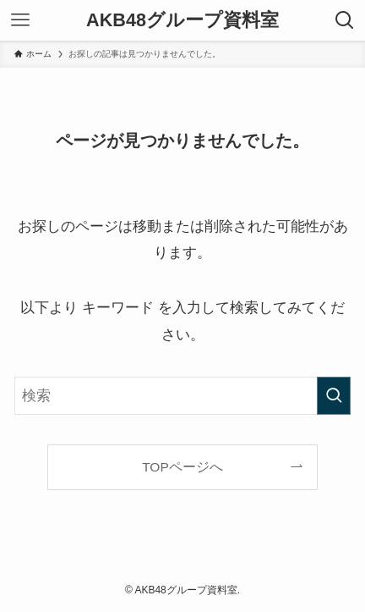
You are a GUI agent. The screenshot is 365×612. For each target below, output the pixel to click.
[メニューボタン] (20, 20)
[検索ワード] (182, 396)
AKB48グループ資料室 (182, 20)
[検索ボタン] (344, 20)
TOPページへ (182, 467)
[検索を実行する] (334, 396)
